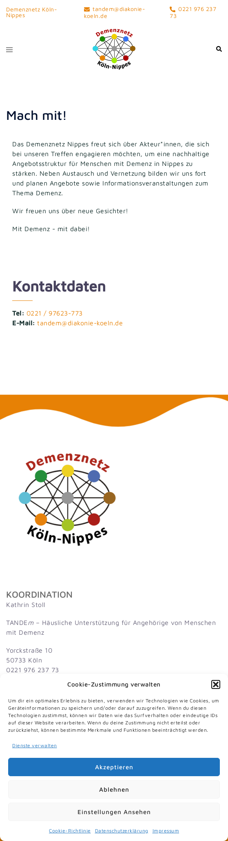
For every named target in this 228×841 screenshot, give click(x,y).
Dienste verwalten (34, 745)
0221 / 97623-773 (55, 313)
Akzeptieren (114, 767)
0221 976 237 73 (32, 669)
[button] (216, 684)
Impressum (166, 831)
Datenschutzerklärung (121, 831)
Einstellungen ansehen (114, 811)
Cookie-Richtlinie (70, 831)
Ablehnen (114, 789)
